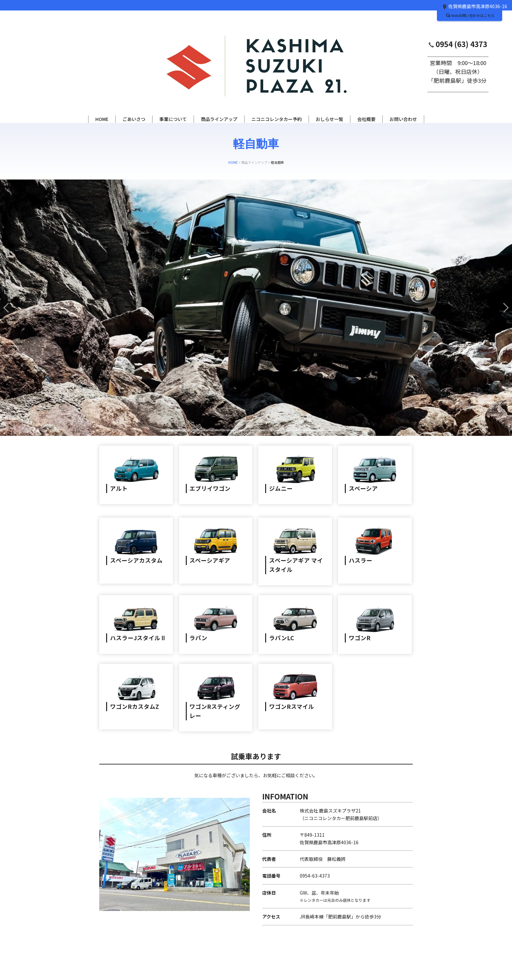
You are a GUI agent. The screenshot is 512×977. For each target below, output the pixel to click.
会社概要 (366, 119)
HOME (101, 119)
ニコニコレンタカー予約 (276, 119)
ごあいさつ (133, 119)
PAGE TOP (396, 952)
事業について (173, 119)
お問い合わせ (403, 119)
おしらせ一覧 (329, 119)
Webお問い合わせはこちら (470, 15)
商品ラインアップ (219, 119)
